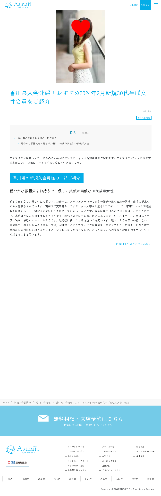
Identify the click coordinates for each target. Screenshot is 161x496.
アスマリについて (76, 446)
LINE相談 (134, 5)
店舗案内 (106, 465)
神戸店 (135, 478)
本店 (10, 478)
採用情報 (140, 456)
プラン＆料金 (108, 446)
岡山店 (88, 478)
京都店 (150, 478)
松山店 (57, 478)
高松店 (26, 478)
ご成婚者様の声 (109, 451)
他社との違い (74, 456)
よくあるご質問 (109, 460)
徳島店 (41, 478)
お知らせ (106, 456)
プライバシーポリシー (112, 470)
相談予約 (145, 4)
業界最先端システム (77, 470)
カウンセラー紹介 (76, 465)
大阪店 (119, 478)
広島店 (103, 478)
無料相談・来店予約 (145, 451)
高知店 (72, 478)
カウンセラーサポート (78, 460)
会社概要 (140, 446)
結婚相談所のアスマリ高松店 (133, 244)
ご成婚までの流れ (76, 451)
